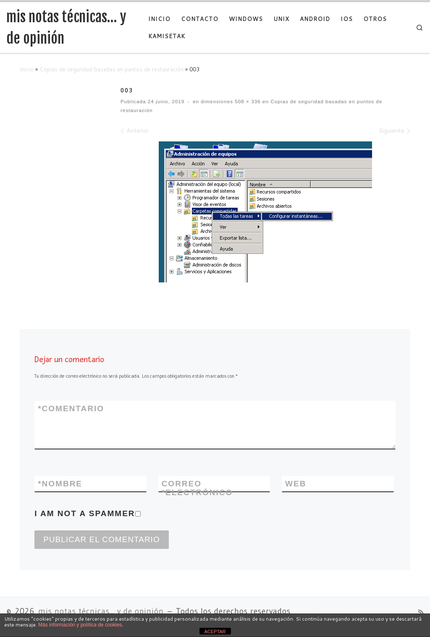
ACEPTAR (214, 631)
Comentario (71, 408)
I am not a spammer (87, 513)
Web (295, 483)
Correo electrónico (197, 488)
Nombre (60, 483)
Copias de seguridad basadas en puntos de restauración (111, 69)
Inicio (27, 69)
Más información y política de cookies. (80, 625)
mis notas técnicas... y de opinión (101, 611)
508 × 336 (247, 101)
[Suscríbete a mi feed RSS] (421, 613)
